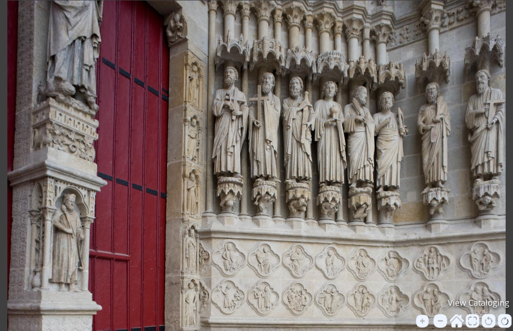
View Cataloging (478, 302)
